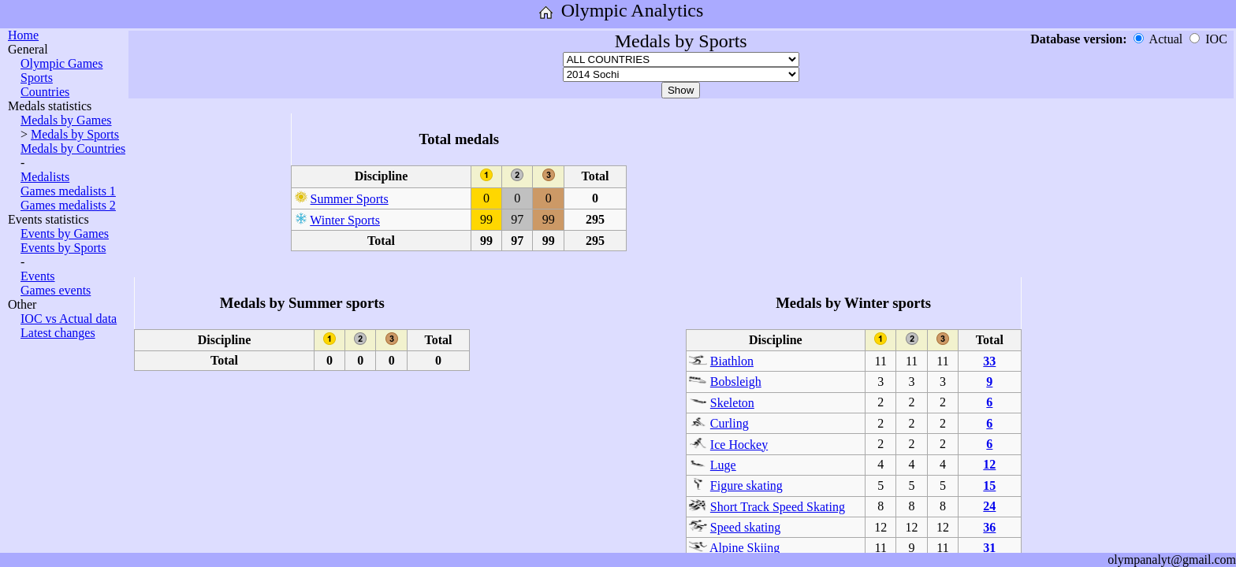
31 (989, 547)
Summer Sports (350, 199)
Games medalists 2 (68, 205)
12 (989, 464)
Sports (36, 77)
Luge (723, 465)
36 (989, 527)
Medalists (44, 176)
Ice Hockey (739, 444)
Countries (44, 91)
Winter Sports (345, 220)
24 (989, 506)
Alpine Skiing (744, 547)
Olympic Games (61, 63)
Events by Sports (63, 247)
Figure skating (746, 485)
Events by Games (64, 233)
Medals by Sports (75, 134)
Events (37, 276)
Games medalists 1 (68, 191)
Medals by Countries (72, 148)
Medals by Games (66, 120)
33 (989, 361)
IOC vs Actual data (68, 318)
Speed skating (745, 527)
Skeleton (732, 403)
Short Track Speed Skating (777, 506)
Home (23, 35)
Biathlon (732, 361)
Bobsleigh (735, 381)
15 (989, 485)
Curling (729, 423)
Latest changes (57, 332)
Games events (55, 290)
